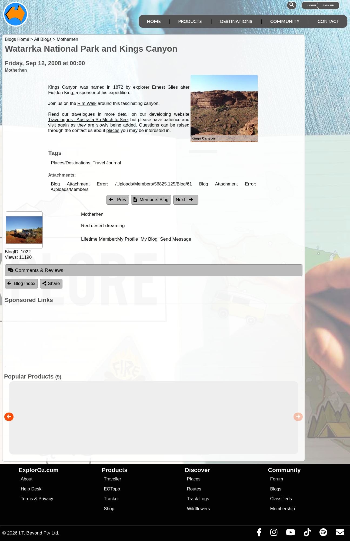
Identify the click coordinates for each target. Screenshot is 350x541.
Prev (117, 199)
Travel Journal (107, 162)
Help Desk (31, 489)
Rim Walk (86, 103)
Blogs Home (17, 39)
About (26, 479)
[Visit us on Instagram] (273, 533)
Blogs (275, 489)
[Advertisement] (178, 336)
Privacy (45, 498)
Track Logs (198, 498)
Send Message (175, 239)
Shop (109, 508)
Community (284, 21)
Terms (27, 498)
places (112, 130)
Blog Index (21, 283)
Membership (282, 508)
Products (190, 21)
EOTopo (112, 489)
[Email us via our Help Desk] (340, 533)
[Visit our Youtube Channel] (290, 533)
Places (194, 479)
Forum (276, 479)
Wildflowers (198, 508)
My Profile (127, 239)
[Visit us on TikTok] (307, 533)
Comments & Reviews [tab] (35, 270)
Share (51, 283)
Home (154, 21)
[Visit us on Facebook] (259, 533)
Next (184, 199)
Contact (328, 21)
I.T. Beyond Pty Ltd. (39, 533)
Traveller (112, 479)
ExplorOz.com (39, 470)
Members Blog (151, 199)
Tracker (111, 498)
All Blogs (43, 39)
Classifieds (281, 498)
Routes (194, 489)
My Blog (149, 239)
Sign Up (328, 5)
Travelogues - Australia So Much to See (88, 119)
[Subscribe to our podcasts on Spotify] (323, 533)
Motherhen (67, 39)
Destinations (236, 21)
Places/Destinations (70, 162)
